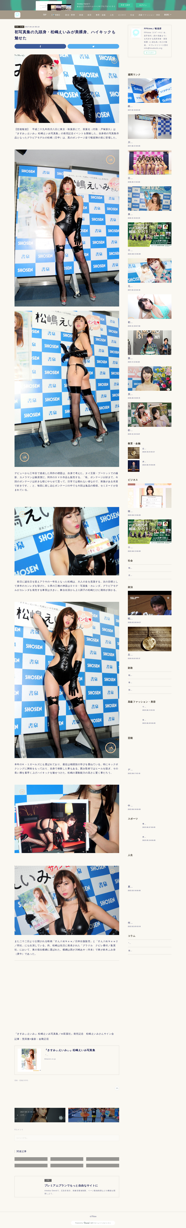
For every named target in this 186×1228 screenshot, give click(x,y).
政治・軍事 (96, 14)
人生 (138, 14)
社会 (158, 14)
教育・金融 (126, 14)
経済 (115, 14)
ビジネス (148, 14)
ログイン (143, 5)
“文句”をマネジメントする (139, 1034)
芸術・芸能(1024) (21, 1080)
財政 (107, 14)
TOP (70, 14)
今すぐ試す (125, 5)
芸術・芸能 (19, 27)
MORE (166, 14)
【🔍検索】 (82, 14)
